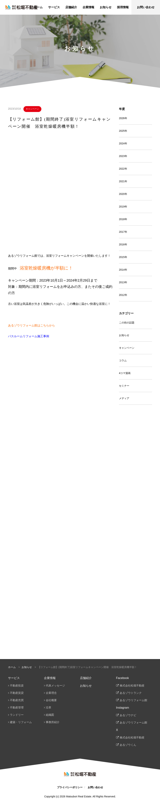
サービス (14, 678)
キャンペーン (32, 109)
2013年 (123, 282)
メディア (124, 398)
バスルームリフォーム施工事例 (28, 336)
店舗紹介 (86, 678)
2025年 (123, 130)
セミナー (124, 385)
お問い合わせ (95, 787)
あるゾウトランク (131, 692)
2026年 (123, 118)
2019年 (123, 206)
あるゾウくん (128, 744)
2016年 (123, 244)
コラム (123, 360)
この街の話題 (126, 322)
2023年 (123, 156)
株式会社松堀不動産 (132, 685)
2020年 (123, 193)
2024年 (123, 143)
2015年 (123, 257)
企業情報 (50, 678)
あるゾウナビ (128, 715)
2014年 (123, 269)
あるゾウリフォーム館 (133, 700)
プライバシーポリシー (70, 787)
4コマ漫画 (125, 373)
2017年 (123, 231)
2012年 (123, 294)
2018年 (123, 219)
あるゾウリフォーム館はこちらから (31, 325)
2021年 (123, 181)
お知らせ (124, 335)
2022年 (123, 168)
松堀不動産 (21, 7)
